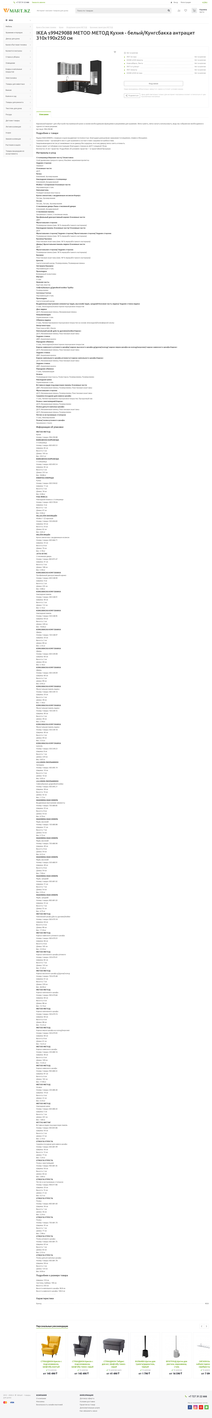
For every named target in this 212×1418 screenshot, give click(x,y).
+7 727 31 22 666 (22, 2)
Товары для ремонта (14, 102)
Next (206, 1326)
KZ (203, 2)
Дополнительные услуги (90, 1408)
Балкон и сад (11, 96)
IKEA (11, 20)
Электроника (11, 78)
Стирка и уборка (12, 57)
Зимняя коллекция (13, 139)
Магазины (40, 1401)
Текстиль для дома (14, 108)
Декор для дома (13, 39)
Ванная (8, 90)
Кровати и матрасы (14, 51)
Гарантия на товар (87, 1405)
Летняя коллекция (13, 127)
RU (206, 2)
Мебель (9, 26)
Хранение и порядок (14, 32)
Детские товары (13, 120)
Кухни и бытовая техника (16, 45)
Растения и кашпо (13, 145)
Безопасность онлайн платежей (49, 1405)
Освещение (10, 63)
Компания (41, 1395)
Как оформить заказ (88, 1411)
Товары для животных (15, 84)
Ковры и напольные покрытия (14, 70)
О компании (41, 1398)
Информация (86, 1395)
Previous (202, 1326)
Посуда (9, 114)
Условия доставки (87, 1401)
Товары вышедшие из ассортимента (15, 152)
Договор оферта (87, 1398)
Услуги (8, 133)
